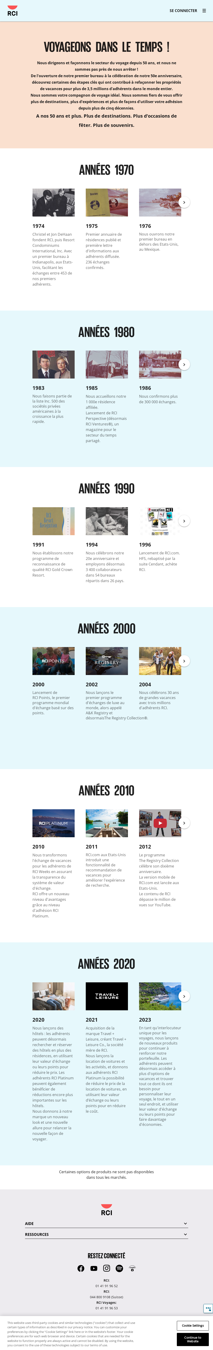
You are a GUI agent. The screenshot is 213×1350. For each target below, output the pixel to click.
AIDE (29, 1223)
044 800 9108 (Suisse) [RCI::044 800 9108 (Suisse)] (106, 1297)
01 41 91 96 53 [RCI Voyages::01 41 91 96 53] (106, 1308)
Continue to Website (192, 1339)
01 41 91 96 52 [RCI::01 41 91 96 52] (106, 1286)
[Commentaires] (208, 1308)
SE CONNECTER (183, 10)
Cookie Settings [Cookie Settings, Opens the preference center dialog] (193, 1326)
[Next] (184, 202)
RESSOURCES (37, 1234)
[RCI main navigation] (204, 10)
